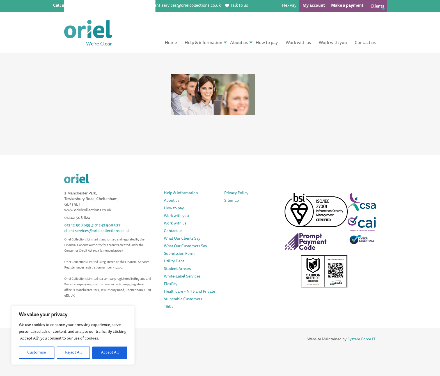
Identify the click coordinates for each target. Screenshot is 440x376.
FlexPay (289, 6)
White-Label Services (182, 277)
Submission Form (179, 254)
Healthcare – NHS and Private (190, 292)
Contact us (365, 43)
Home (171, 43)
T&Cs (168, 307)
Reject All (73, 353)
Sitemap (231, 201)
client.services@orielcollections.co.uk (97, 231)
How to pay (267, 43)
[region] (73, 335)
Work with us (298, 43)
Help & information (203, 43)
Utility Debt (174, 261)
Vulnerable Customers (183, 299)
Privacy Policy (236, 193)
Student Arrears (177, 269)
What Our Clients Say (182, 239)
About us (239, 43)
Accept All (110, 353)
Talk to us (239, 6)
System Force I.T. (361, 339)
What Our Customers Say (185, 246)
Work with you (333, 43)
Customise (36, 353)
